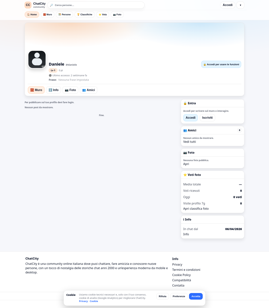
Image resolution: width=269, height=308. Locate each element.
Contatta (178, 285)
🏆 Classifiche (84, 14)
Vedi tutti (189, 142)
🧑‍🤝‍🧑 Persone (64, 14)
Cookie (94, 301)
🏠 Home (32, 14)
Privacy (177, 264)
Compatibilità (181, 280)
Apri (186, 164)
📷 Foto (117, 14)
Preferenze (179, 296)
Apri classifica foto (196, 209)
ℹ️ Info (54, 90)
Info (186, 234)
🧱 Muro (47, 14)
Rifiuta (162, 296)
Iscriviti (207, 117)
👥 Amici (88, 90)
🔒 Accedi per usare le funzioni (221, 64)
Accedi (228, 5)
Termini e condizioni (186, 270)
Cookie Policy (181, 275)
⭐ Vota (103, 14)
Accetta (195, 296)
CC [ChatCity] (28, 5)
